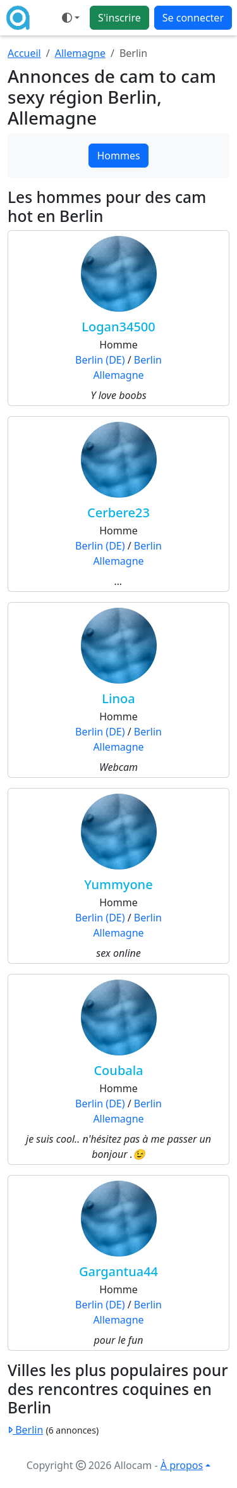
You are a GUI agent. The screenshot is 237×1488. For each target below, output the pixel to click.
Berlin (148, 360)
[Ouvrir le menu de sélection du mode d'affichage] (71, 18)
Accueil (24, 53)
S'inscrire (119, 18)
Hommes (118, 156)
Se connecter (193, 18)
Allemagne (80, 53)
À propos (182, 1465)
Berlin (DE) (100, 360)
